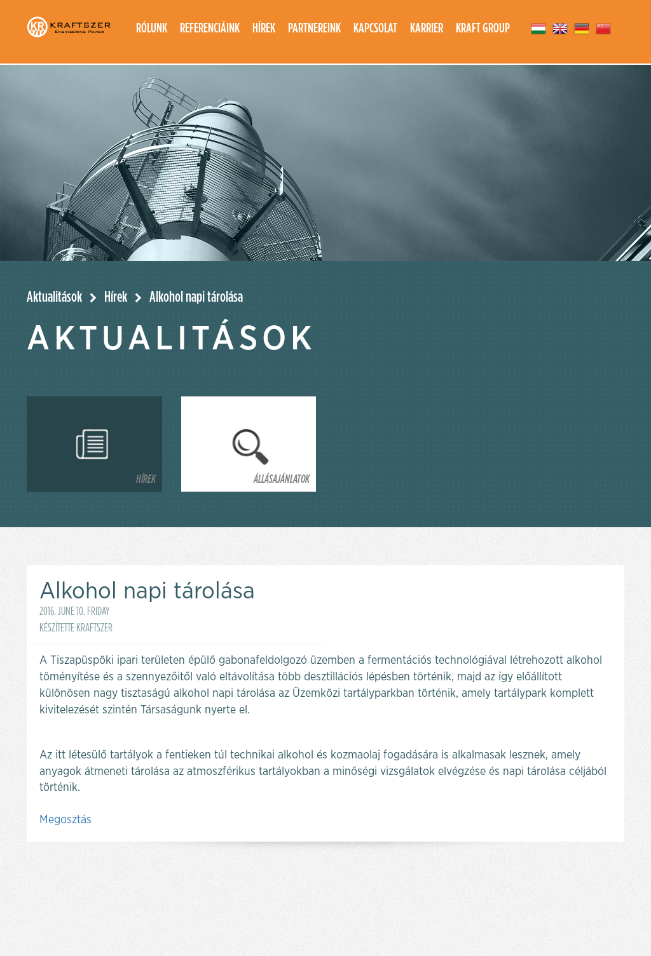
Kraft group (483, 28)
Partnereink (314, 28)
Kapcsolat (375, 28)
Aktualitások (54, 297)
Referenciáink (210, 28)
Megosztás (65, 820)
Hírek (263, 28)
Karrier (426, 28)
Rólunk (151, 28)
